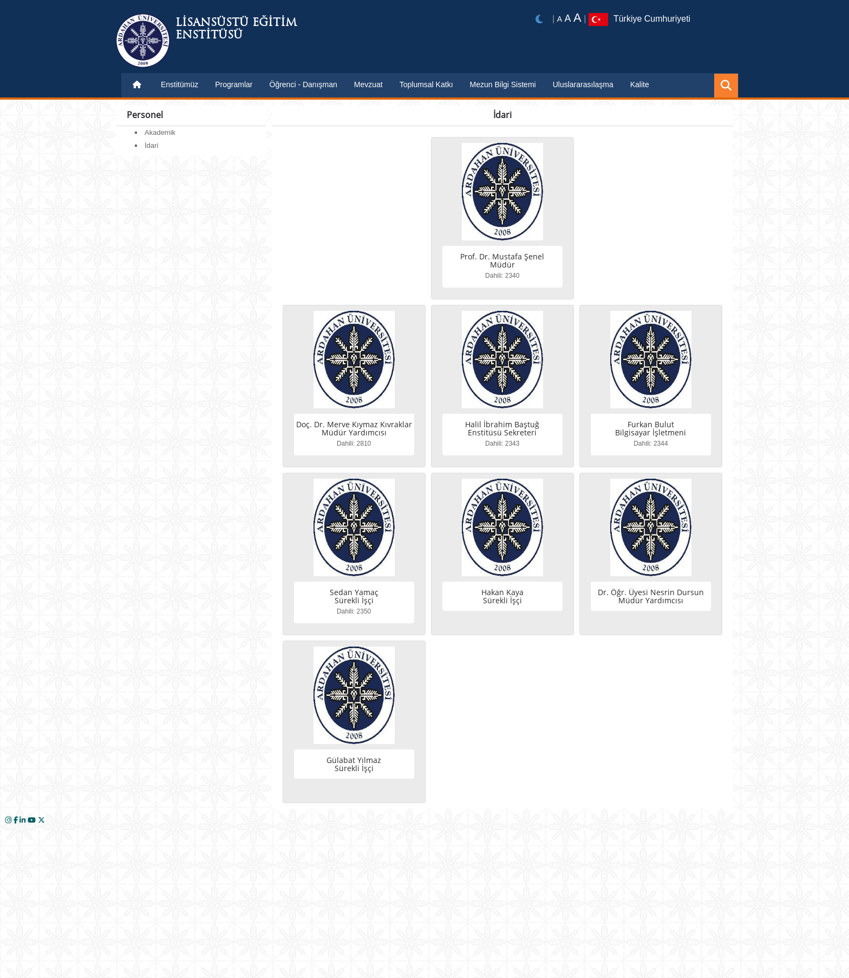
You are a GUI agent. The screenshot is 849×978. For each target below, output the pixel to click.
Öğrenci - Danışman (303, 84)
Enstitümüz (179, 84)
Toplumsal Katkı (426, 84)
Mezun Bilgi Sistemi (503, 84)
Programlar (233, 84)
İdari (151, 145)
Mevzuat (368, 84)
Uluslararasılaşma (583, 84)
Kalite (639, 84)
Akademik (160, 132)
